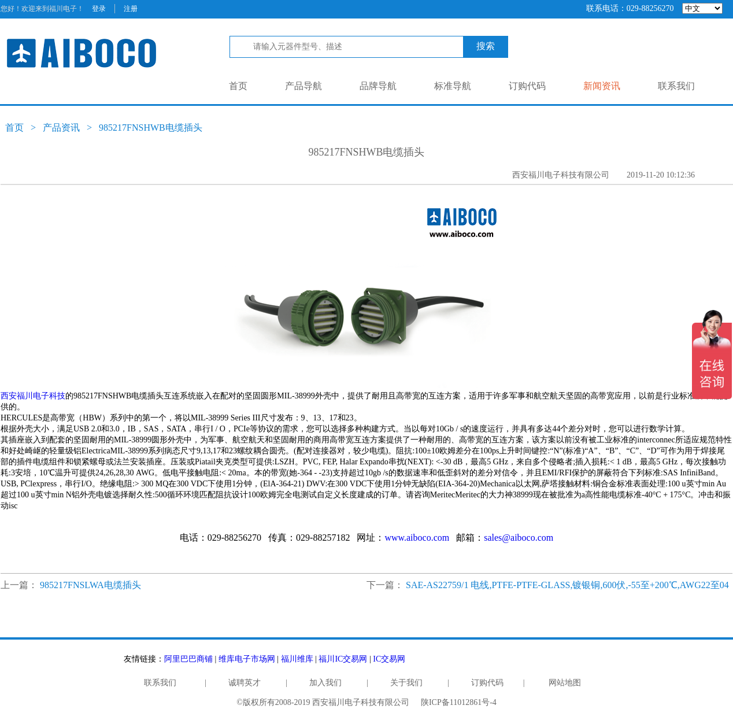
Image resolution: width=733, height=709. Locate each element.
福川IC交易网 (343, 659)
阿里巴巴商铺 (188, 659)
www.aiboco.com (416, 537)
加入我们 (325, 682)
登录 (99, 9)
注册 (131, 9)
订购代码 (527, 86)
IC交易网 (389, 659)
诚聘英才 (244, 682)
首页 (238, 86)
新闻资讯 (601, 86)
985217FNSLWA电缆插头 (90, 585)
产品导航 (303, 86)
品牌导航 (378, 86)
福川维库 (297, 659)
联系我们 (676, 86)
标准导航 (452, 86)
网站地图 (565, 682)
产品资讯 (61, 127)
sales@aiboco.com (518, 537)
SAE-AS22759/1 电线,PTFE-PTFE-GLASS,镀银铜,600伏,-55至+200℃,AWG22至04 (567, 585)
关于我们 (406, 682)
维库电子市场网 (247, 659)
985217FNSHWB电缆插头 (150, 127)
